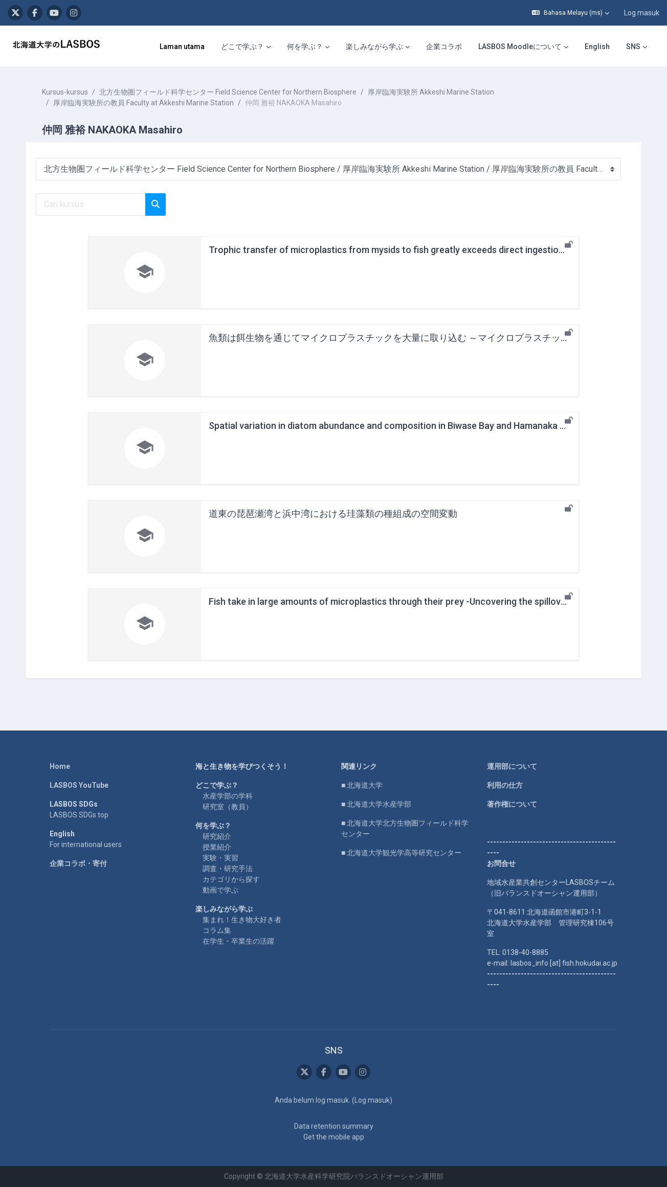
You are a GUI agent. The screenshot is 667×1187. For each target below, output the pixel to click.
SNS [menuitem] (633, 46)
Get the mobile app (333, 1137)
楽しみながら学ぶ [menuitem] (374, 46)
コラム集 (217, 930)
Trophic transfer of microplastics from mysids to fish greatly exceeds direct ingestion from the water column (435, 249)
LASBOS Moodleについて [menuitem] (520, 46)
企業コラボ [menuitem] (444, 46)
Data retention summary (333, 1126)
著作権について (512, 804)
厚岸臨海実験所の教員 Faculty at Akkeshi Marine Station (146, 103)
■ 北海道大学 (362, 785)
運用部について (512, 766)
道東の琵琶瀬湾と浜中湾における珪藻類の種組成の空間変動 (333, 513)
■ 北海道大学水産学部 (376, 804)
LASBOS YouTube (79, 785)
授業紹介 (217, 847)
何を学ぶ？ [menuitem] (305, 46)
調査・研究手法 (228, 868)
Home (60, 766)
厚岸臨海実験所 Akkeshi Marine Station (434, 92)
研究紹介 (217, 836)
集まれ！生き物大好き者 (242, 920)
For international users (86, 844)
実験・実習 (220, 858)
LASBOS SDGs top (79, 815)
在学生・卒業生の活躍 (238, 941)
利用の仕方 (505, 785)
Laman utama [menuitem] (182, 46)
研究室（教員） (228, 807)
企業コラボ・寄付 (78, 863)
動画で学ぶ (220, 890)
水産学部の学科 (228, 796)
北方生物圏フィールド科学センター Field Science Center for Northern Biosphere (231, 92)
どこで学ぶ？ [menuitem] (242, 46)
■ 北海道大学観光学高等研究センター (401, 853)
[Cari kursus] (94, 204)
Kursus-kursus (68, 92)
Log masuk (641, 13)
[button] (570, 13)
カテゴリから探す (231, 879)
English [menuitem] (597, 46)
